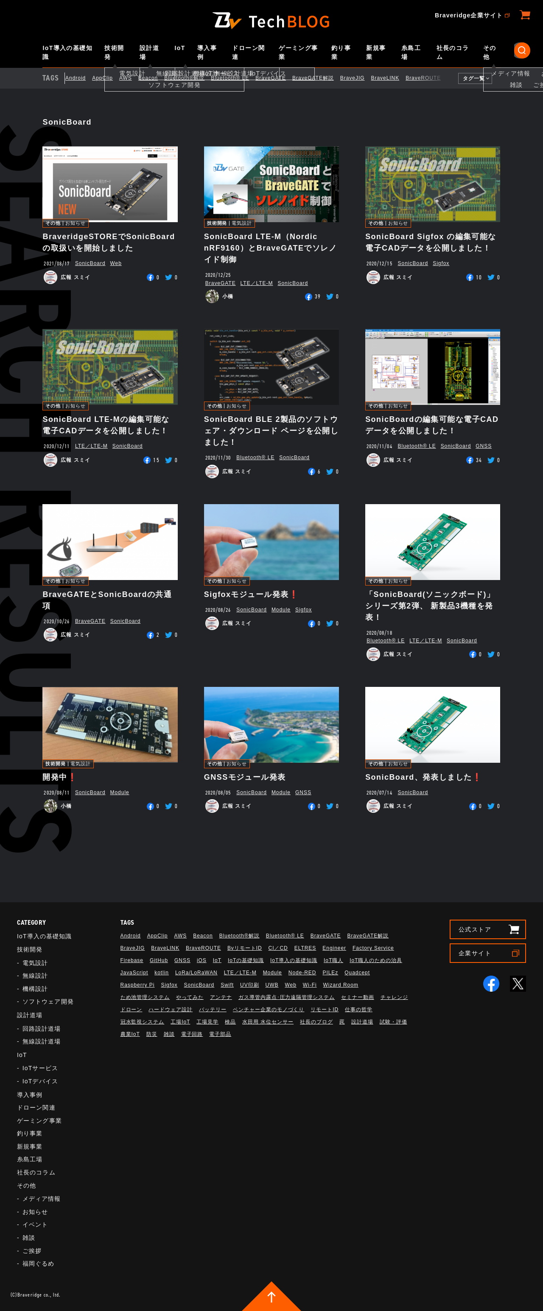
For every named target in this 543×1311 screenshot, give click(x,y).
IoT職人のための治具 (376, 960)
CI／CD (278, 948)
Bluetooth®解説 (191, 78)
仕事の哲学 (358, 1009)
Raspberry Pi (137, 984)
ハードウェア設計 (170, 1009)
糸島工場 (411, 52)
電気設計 (242, 223)
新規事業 (376, 52)
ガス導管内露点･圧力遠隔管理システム (286, 997)
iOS (202, 960)
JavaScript (134, 972)
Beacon (154, 78)
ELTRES (305, 948)
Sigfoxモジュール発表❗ (251, 594)
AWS (132, 78)
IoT (180, 48)
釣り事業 (341, 52)
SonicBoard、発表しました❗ (423, 777)
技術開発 (114, 52)
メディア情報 (41, 1198)
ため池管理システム (145, 997)
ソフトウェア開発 (48, 1001)
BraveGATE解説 (319, 78)
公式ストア (475, 929)
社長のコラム (453, 52)
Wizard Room (340, 984)
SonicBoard (90, 263)
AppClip (109, 78)
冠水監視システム (142, 1021)
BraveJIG (359, 78)
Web (116, 263)
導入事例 (207, 52)
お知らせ (75, 223)
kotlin (161, 972)
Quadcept (357, 972)
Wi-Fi (310, 984)
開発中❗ (59, 777)
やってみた (190, 997)
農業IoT (130, 1034)
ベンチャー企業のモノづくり (268, 1009)
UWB (272, 984)
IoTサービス (40, 1068)
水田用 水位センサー (268, 1021)
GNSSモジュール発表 (245, 777)
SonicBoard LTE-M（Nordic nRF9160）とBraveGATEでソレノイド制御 (270, 248)
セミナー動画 (357, 997)
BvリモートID (244, 948)
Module (281, 610)
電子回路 (192, 1034)
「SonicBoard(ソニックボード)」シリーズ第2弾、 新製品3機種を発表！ (430, 606)
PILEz (330, 972)
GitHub (159, 960)
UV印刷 (249, 984)
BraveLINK (392, 78)
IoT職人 (333, 960)
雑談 (28, 1237)
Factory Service (373, 948)
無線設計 (35, 975)
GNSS (484, 446)
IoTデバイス (40, 1081)
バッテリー (213, 1009)
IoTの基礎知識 (246, 960)
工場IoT (180, 1021)
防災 (151, 1034)
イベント (35, 1224)
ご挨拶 (32, 1250)
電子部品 (220, 1034)
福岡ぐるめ (38, 1263)
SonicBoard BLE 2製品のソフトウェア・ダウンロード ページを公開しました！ (271, 430)
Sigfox (441, 263)
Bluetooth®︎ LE (237, 78)
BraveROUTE (430, 78)
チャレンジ (394, 997)
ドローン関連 (248, 52)
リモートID (325, 1009)
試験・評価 (393, 1021)
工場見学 (207, 1021)
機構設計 (35, 988)
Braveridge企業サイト (469, 15)
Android (82, 78)
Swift (227, 984)
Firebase (131, 960)
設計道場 (149, 52)
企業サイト (475, 953)
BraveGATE (277, 78)
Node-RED (302, 972)
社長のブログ (316, 1021)
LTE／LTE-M (257, 283)
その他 (489, 52)
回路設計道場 (41, 1028)
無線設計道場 (41, 1041)
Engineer (334, 948)
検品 (230, 1021)
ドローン (131, 1009)
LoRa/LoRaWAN (196, 972)
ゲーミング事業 (298, 52)
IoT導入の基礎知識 (67, 52)
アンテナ (221, 997)
